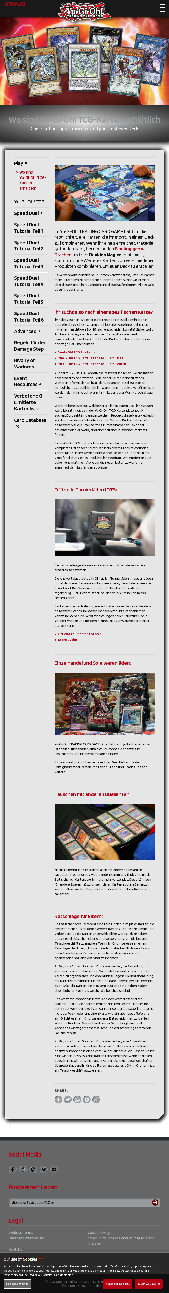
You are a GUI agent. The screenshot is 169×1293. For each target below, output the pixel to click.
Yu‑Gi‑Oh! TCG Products (76, 352)
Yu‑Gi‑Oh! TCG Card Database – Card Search (92, 364)
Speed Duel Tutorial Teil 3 (28, 263)
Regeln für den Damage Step (30, 345)
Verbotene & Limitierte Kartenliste (28, 402)
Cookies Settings (17, 1287)
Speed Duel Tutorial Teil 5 (28, 298)
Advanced (27, 331)
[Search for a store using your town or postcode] (84, 1202)
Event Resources (28, 381)
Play (20, 163)
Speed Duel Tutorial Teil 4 (29, 281)
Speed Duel (28, 213)
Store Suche (67, 640)
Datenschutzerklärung (26, 1238)
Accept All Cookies (117, 1287)
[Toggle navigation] (162, 9)
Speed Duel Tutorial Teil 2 (28, 245)
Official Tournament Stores (80, 634)
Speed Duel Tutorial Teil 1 (28, 227)
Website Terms (21, 1232)
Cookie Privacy (99, 1232)
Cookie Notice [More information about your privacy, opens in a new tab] (63, 1278)
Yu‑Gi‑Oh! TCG (29, 201)
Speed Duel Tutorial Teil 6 (29, 316)
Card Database (30, 422)
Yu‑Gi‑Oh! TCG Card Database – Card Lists (90, 358)
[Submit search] (156, 1202)
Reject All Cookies (148, 1287)
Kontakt (15, 1249)
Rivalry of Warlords (24, 363)
